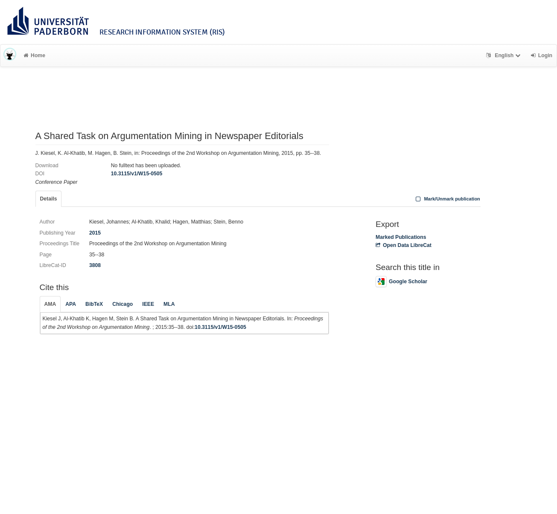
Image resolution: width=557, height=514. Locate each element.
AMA (50, 304)
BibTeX (94, 304)
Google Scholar (401, 282)
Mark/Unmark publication (447, 198)
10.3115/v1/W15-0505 (137, 174)
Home (34, 55)
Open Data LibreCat (404, 245)
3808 (95, 265)
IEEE (148, 304)
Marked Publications (401, 237)
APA (70, 304)
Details (48, 199)
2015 (95, 233)
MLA (169, 304)
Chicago (122, 304)
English (504, 55)
